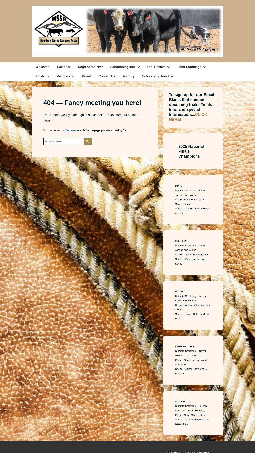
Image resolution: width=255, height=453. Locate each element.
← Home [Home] (67, 130)
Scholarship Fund (158, 76)
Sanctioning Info (125, 66)
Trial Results (159, 66)
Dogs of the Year (90, 67)
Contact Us (107, 76)
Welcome (42, 67)
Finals (43, 76)
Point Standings (192, 66)
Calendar (63, 67)
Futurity (129, 76)
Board (86, 76)
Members (66, 76)
